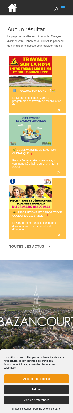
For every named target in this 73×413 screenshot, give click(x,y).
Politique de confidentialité (46, 411)
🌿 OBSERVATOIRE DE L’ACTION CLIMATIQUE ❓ (34, 151)
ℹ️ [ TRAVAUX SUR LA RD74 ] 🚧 (33, 90)
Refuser (36, 391)
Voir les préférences (36, 402)
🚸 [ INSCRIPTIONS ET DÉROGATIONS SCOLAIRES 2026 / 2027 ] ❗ (37, 214)
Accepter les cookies (36, 381)
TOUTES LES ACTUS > (29, 246)
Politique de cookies (21, 411)
